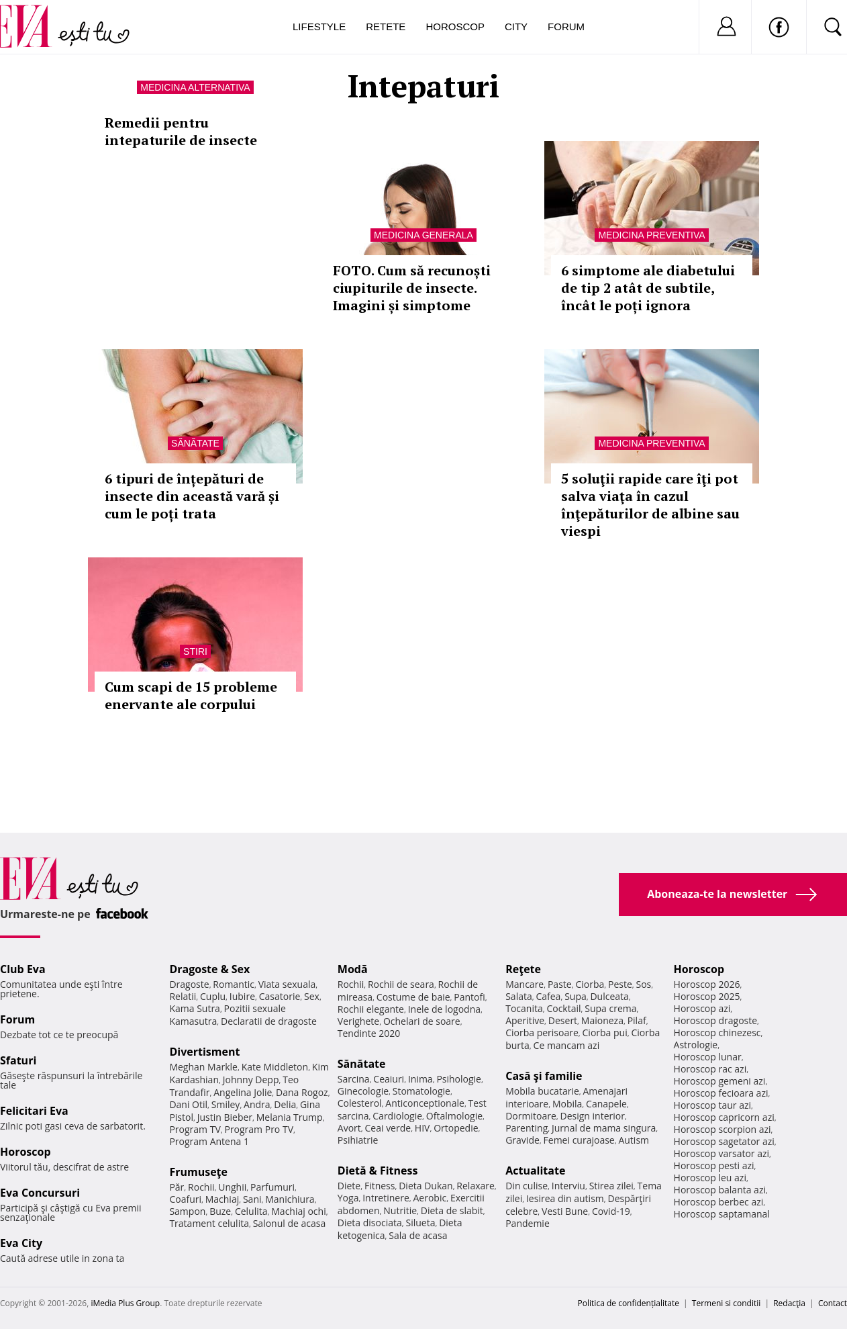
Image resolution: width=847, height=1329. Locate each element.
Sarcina (354, 1078)
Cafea (548, 996)
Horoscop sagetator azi (724, 1141)
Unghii (232, 1187)
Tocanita (524, 1008)
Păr (176, 1187)
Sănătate (195, 443)
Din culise (526, 1185)
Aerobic (430, 1197)
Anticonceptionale (424, 1103)
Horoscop (455, 26)
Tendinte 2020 (369, 1033)
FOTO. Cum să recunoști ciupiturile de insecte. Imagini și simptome (412, 287)
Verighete (358, 1021)
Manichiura (289, 1199)
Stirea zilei (611, 1185)
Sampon (187, 1211)
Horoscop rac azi (710, 1068)
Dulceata (609, 996)
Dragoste (189, 984)
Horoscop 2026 (707, 984)
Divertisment (204, 1051)
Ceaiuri (388, 1078)
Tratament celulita (209, 1223)
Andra (257, 1104)
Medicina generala (423, 235)
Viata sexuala (287, 984)
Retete (385, 26)
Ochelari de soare (421, 1021)
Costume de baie (413, 997)
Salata (518, 996)
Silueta (420, 1222)
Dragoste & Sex (209, 969)
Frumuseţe (198, 1171)
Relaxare (475, 1185)
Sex (311, 996)
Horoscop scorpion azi (722, 1129)
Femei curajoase (579, 1140)
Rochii (201, 1187)
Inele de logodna (444, 1009)
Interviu (568, 1185)
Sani (252, 1199)
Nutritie (400, 1210)
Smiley (225, 1104)
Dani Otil (188, 1104)
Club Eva (23, 969)
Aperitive (524, 1020)
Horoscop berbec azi (719, 1201)
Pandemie (527, 1223)
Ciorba (589, 984)
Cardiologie (397, 1115)
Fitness (379, 1185)
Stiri (195, 651)
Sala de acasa (418, 1235)
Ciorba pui (605, 1032)
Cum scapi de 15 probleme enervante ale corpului (191, 695)
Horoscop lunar (708, 1056)
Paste (560, 984)
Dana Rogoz (302, 1092)
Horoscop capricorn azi (724, 1117)
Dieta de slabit (452, 1210)
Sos (643, 984)
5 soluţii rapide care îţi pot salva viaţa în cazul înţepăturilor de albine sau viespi (650, 504)
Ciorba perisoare (542, 1032)
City (516, 26)
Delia (285, 1104)
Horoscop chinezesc (717, 1032)
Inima (420, 1078)
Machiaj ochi (298, 1211)
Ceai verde (388, 1127)
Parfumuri (272, 1187)
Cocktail (563, 1008)
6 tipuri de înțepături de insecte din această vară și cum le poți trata (192, 495)
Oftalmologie (454, 1115)
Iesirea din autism (565, 1198)
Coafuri (185, 1199)
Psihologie (458, 1078)
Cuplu (213, 996)
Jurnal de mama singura (604, 1127)
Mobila (567, 1103)
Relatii (182, 996)
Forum (566, 26)
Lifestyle (319, 26)
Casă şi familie (543, 1075)
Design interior (592, 1115)
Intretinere (385, 1197)
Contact (832, 1303)
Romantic (233, 984)
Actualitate (535, 1170)
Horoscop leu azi (710, 1177)
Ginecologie (363, 1091)
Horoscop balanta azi (720, 1189)
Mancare (524, 984)
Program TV (194, 1129)
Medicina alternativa (195, 87)
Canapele (606, 1103)
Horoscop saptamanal (722, 1213)
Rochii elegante (371, 1009)
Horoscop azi (702, 1008)
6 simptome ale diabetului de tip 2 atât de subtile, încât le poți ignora (648, 287)
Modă (353, 969)
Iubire (242, 996)
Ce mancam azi (567, 1045)
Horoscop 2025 (707, 996)
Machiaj (222, 1199)
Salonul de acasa (289, 1223)
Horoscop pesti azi (714, 1165)
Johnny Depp (251, 1079)
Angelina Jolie (242, 1092)
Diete (349, 1185)
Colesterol (360, 1103)
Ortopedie (456, 1127)
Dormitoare (530, 1115)
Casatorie (280, 996)
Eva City (21, 1243)
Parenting (526, 1127)
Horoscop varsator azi (721, 1153)
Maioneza (602, 1020)
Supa (575, 996)
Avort (349, 1127)
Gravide (522, 1140)
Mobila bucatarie (542, 1091)
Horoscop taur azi (712, 1105)
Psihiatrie (358, 1140)
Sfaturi (18, 1060)
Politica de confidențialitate (628, 1303)
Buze (220, 1211)
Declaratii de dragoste (269, 1021)
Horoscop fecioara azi (721, 1093)
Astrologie (696, 1044)
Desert (562, 1020)
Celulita (251, 1211)
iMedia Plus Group (125, 1303)
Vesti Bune (565, 1211)
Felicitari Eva (34, 1110)
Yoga (348, 1197)
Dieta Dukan (425, 1185)
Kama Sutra (194, 1008)
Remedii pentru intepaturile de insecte (181, 131)
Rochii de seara (401, 984)
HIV (422, 1127)
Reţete (523, 969)
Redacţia (789, 1303)
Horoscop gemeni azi (720, 1080)
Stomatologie (421, 1091)
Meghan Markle (203, 1066)
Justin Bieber (224, 1117)
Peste (620, 984)
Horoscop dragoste (716, 1020)
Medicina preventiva (651, 235)
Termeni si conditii (726, 1303)
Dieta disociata (370, 1222)
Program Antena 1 (209, 1141)
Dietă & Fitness (378, 1170)
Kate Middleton (275, 1066)
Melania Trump (289, 1117)
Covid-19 (611, 1211)
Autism (633, 1140)
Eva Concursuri (40, 1192)
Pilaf (637, 1020)
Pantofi (469, 997)
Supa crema (610, 1008)
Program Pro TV (258, 1129)
